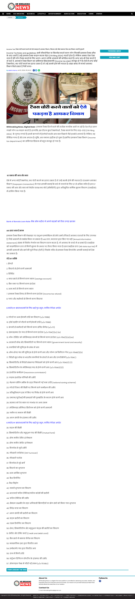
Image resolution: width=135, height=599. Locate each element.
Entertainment (54, 14)
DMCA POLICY (49, 597)
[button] (3, 14)
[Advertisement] (67, 32)
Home (8, 14)
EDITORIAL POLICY (44, 595)
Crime (91, 14)
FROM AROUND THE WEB (16, 570)
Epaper (99, 14)
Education (81, 14)
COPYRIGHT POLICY (109, 595)
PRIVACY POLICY (128, 595)
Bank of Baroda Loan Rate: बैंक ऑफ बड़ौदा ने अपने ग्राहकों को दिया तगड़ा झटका (40, 221)
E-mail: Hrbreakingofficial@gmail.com (50, 590)
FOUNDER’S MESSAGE (69, 597)
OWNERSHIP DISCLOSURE (84, 595)
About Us (43, 578)
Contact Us (44, 587)
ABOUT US (35, 595)
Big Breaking (18, 14)
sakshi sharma (12, 70)
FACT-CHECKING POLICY (57, 595)
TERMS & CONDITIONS (39, 597)
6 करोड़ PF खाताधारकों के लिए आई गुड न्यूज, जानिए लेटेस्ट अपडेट (33, 308)
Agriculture (69, 14)
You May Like (114, 57)
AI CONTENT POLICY (97, 595)
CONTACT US (58, 597)
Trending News (114, 51)
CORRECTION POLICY (70, 595)
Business (31, 14)
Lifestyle (41, 14)
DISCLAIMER (119, 595)
